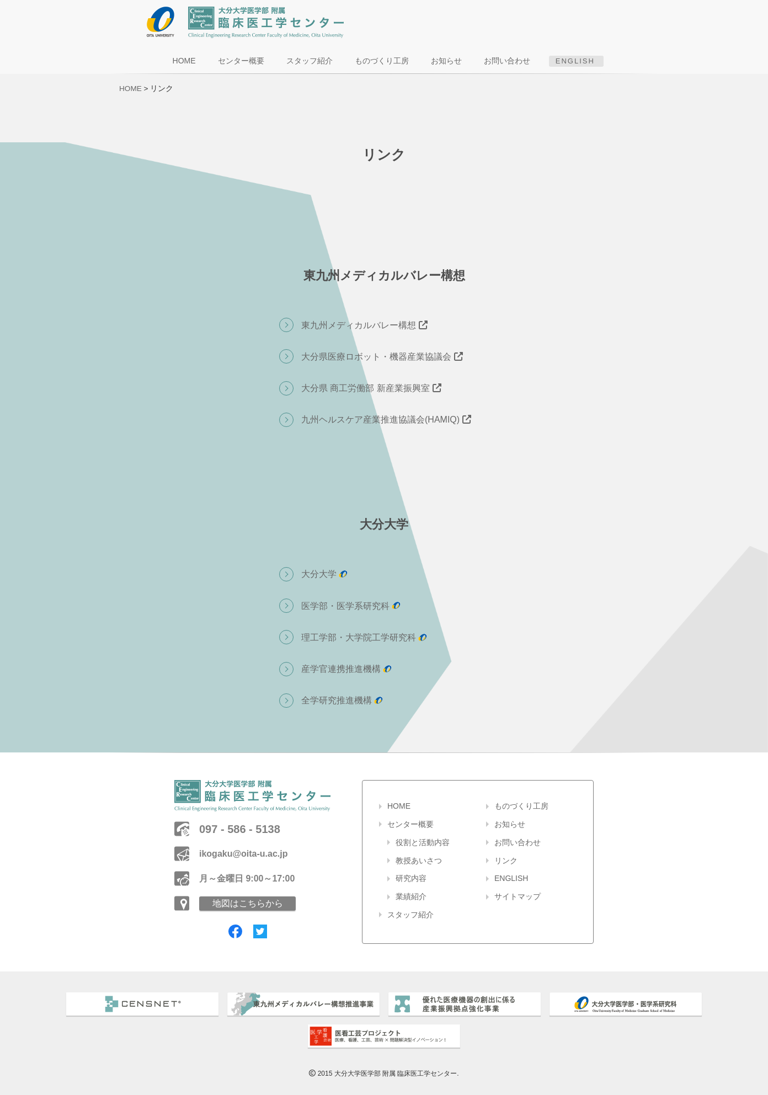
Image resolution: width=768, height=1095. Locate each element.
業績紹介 (411, 896)
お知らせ (448, 60)
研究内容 (411, 878)
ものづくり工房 (383, 60)
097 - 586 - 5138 (239, 829)
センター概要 (243, 60)
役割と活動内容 (423, 842)
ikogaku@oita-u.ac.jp (243, 853)
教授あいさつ (419, 860)
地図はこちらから (247, 903)
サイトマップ (517, 896)
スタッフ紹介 (311, 60)
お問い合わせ (509, 60)
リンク (506, 860)
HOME (186, 60)
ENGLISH (573, 61)
